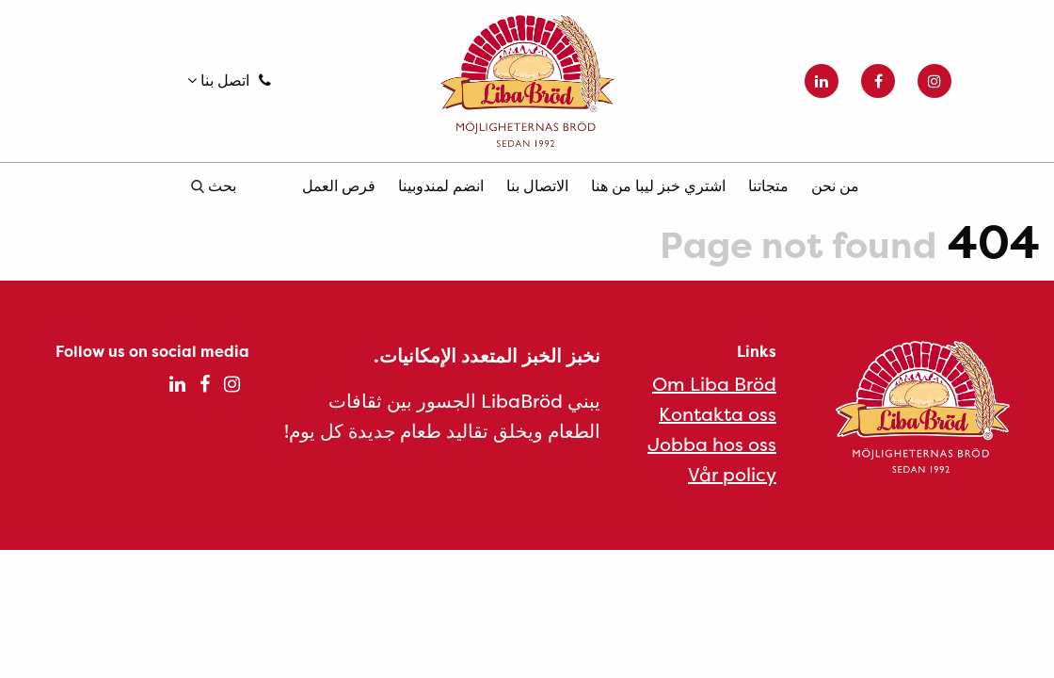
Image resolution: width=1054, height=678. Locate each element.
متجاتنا (768, 185)
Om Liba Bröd (714, 383)
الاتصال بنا (537, 185)
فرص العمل (338, 185)
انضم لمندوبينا (441, 185)
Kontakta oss (717, 414)
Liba (526, 81)
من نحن (835, 185)
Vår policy (732, 474)
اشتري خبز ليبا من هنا (658, 185)
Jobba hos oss (711, 444)
